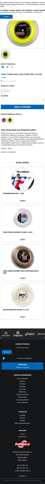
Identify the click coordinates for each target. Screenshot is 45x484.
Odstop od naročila (22, 394)
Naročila (22, 386)
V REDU (6, 17)
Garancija (22, 389)
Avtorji (42, 482)
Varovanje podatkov (22, 400)
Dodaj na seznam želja (8, 81)
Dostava (22, 381)
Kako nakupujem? (22, 378)
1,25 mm (3, 91)
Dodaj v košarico (22, 107)
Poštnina (22, 384)
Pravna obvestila (22, 402)
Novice (22, 434)
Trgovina (22, 418)
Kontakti (22, 420)
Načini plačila (22, 397)
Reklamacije (22, 392)
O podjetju (22, 415)
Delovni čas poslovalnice (22, 423)
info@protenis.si (25, 471)
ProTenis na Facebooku (24, 358)
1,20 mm (8, 91)
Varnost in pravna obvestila (33, 480)
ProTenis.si (22, 476)
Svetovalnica (22, 436)
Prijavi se (6, 352)
